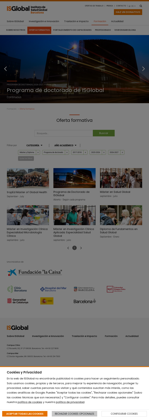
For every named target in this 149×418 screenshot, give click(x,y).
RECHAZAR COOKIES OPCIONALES (74, 414)
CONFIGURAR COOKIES (124, 414)
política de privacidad (70, 402)
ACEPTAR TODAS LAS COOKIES (24, 414)
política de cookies (30, 402)
